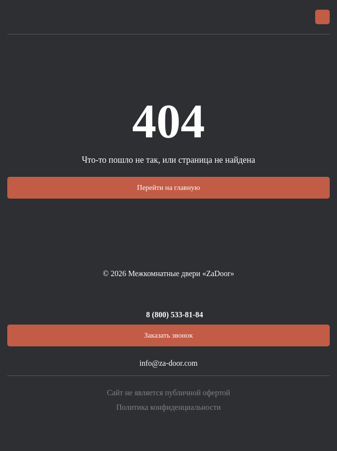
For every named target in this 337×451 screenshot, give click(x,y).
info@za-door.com (168, 363)
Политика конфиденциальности (168, 407)
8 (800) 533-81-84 (174, 315)
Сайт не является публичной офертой (168, 393)
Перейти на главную (168, 187)
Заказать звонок (168, 335)
